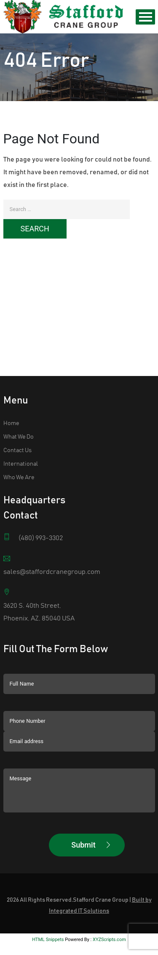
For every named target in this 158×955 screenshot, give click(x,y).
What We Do (18, 420)
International (20, 447)
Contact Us (17, 433)
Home (11, 406)
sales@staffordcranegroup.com (51, 555)
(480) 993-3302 (41, 521)
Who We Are (19, 461)
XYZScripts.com (109, 922)
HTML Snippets (48, 922)
